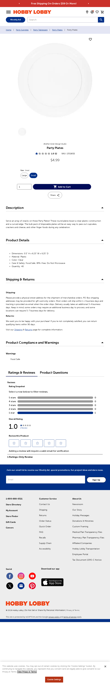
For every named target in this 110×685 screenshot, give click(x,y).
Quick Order (45, 526)
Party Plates (57, 30)
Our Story (77, 510)
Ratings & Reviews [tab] (21, 372)
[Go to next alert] (88, 3)
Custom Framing (80, 526)
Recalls (42, 537)
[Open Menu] (8, 12)
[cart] (102, 12)
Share (55, 195)
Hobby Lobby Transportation (86, 549)
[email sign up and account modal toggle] (92, 12)
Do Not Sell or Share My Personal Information (45, 610)
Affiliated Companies (82, 543)
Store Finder (12, 516)
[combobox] (63, 20)
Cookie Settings (54, 679)
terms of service (70, 617)
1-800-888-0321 (14, 499)
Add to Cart (62, 187)
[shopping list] (97, 12)
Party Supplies (22, 30)
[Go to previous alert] (19, 3)
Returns (28, 329)
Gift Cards (11, 522)
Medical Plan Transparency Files (87, 532)
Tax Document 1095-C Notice (87, 560)
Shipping (18, 329)
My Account (12, 510)
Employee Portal (80, 554)
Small (34, 176)
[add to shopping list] (90, 39)
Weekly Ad (15, 19)
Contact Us (44, 504)
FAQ (41, 532)
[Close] (105, 666)
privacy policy (54, 617)
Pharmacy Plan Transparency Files (88, 537)
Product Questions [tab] (54, 372)
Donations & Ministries (82, 521)
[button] (55, 207)
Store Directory (13, 504)
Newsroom (77, 504)
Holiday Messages (80, 515)
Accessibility (45, 549)
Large (25, 176)
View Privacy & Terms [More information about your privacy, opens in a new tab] (27, 672)
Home (8, 30)
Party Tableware (40, 30)
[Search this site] (101, 20)
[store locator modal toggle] (87, 12)
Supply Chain (45, 543)
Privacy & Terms (72, 610)
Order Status (45, 521)
